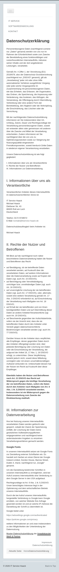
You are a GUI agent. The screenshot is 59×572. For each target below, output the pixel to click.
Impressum (47, 542)
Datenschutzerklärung (42, 545)
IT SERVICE (14, 21)
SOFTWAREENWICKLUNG (21, 26)
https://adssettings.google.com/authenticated (26, 515)
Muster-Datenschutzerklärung (19, 533)
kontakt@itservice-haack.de (26, 221)
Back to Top (50, 566)
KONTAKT (13, 31)
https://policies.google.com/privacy (22, 519)
